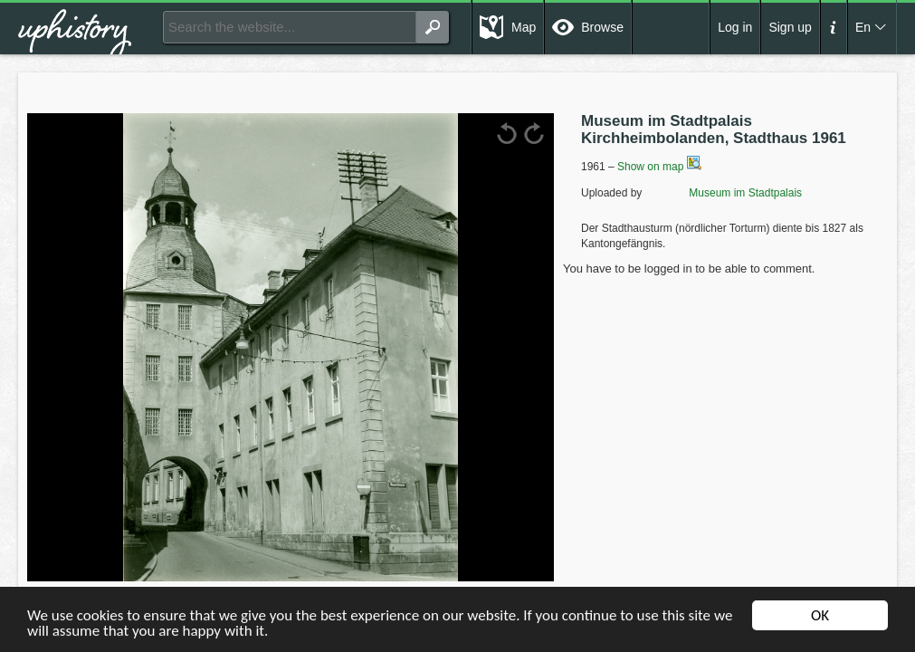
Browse (602, 27)
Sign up (789, 27)
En (863, 27)
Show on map (659, 166)
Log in (735, 27)
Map (523, 27)
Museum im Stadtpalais (723, 193)
